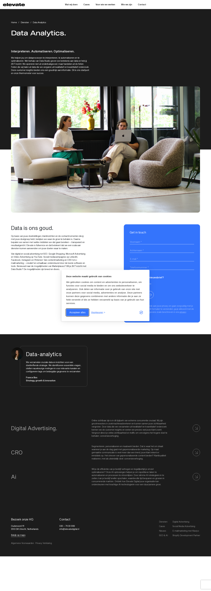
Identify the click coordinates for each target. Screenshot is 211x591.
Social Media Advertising (183, 526)
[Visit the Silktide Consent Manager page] (141, 312)
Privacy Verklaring (43, 543)
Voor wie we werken (105, 4)
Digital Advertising (180, 521)
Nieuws (162, 531)
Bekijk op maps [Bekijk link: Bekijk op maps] (18, 535)
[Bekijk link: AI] (105, 477)
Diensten (25, 22)
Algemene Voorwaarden (22, 543)
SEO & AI (163, 535)
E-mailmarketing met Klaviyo (185, 531)
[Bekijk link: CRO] (105, 452)
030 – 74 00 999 (67, 526)
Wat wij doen (71, 4)
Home (14, 22)
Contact (142, 4)
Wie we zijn (126, 4)
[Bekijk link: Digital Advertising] (105, 428)
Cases (86, 4)
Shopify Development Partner (186, 535)
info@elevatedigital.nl (69, 529)
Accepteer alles (77, 312)
